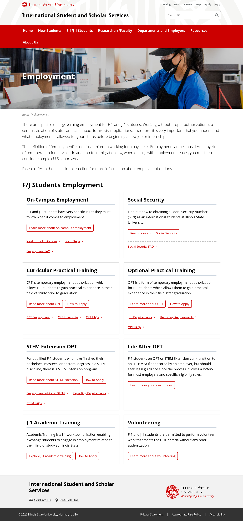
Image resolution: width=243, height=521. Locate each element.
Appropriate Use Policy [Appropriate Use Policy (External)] (186, 514)
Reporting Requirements (177, 317)
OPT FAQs (134, 327)
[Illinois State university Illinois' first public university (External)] (190, 492)
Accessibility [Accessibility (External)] (217, 514)
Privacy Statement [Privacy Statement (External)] (151, 514)
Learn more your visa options (151, 385)
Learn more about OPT (146, 304)
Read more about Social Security (153, 233)
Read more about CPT (44, 304)
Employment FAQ (38, 251)
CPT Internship (68, 317)
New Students (49, 30)
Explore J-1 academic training (50, 456)
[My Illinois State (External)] (217, 4)
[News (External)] (177, 4)
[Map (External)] (198, 4)
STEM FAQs (34, 403)
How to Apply (77, 304)
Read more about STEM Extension (53, 380)
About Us (30, 42)
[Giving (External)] (166, 4)
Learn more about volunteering (152, 456)
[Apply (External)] (208, 4)
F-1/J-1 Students (80, 30)
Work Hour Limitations (42, 241)
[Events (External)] (188, 4)
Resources (198, 30)
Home (28, 30)
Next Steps (72, 241)
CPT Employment (38, 317)
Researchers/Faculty (115, 30)
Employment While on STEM (46, 393)
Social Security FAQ (141, 246)
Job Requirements (140, 317)
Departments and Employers (161, 30)
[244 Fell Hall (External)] (67, 500)
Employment (41, 114)
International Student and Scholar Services (75, 15)
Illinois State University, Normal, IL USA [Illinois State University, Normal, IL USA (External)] (53, 514)
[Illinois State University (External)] (48, 4)
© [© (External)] (19, 514)
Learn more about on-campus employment (60, 228)
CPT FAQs (92, 317)
